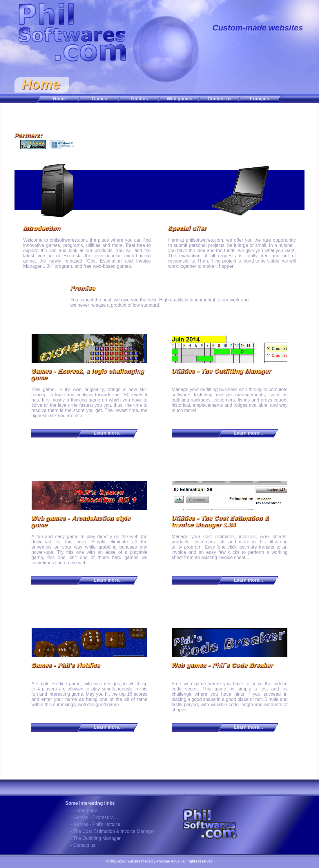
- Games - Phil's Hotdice (95, 824)
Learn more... (108, 433)
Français (259, 98)
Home (59, 98)
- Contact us (82, 845)
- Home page (83, 810)
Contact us (219, 98)
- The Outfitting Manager (95, 838)
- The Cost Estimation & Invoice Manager (112, 831)
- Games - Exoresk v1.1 (94, 817)
